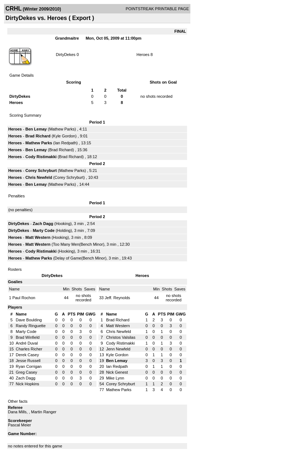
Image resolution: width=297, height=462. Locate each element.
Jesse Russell (28, 360)
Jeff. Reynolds (117, 298)
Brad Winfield (27, 337)
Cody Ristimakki (41, 156)
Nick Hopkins (27, 384)
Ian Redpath (65, 143)
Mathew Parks (62, 129)
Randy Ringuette (30, 326)
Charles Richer (29, 349)
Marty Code (44, 230)
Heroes (142, 54)
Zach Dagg (43, 223)
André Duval (27, 343)
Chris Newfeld (38, 177)
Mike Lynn (115, 378)
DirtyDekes (66, 54)
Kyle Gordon (64, 136)
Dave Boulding (29, 320)
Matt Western (38, 237)
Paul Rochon (23, 298)
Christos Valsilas (120, 337)
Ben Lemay (36, 129)
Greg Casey (26, 372)
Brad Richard (38, 136)
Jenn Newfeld (118, 349)
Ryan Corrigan (28, 366)
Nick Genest (117, 372)
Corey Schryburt (41, 170)
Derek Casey (27, 355)
